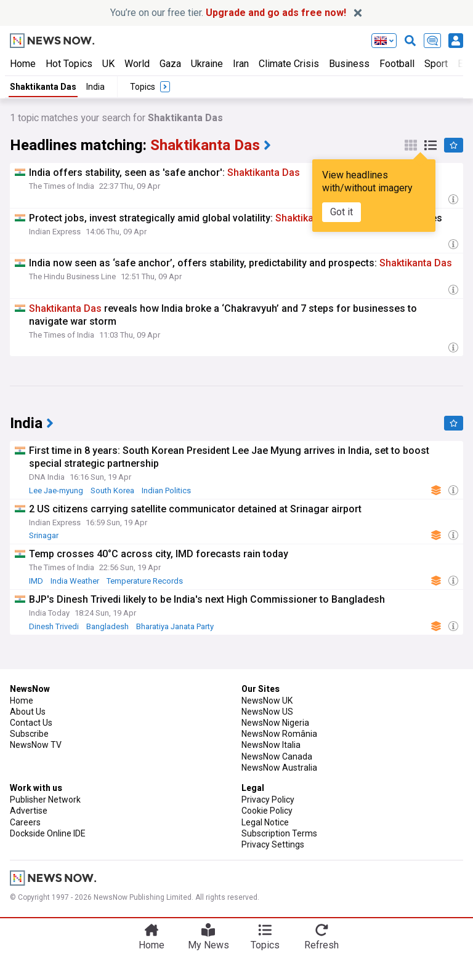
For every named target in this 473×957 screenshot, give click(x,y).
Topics (265, 945)
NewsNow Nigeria (275, 723)
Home (23, 63)
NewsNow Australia (279, 767)
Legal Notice (265, 822)
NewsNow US (267, 712)
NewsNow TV (36, 745)
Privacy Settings (272, 844)
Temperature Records (145, 581)
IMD (36, 581)
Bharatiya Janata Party (175, 626)
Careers (25, 822)
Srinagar (44, 535)
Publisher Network (45, 799)
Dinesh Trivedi (54, 626)
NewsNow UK (267, 700)
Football (396, 63)
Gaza (170, 63)
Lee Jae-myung (56, 490)
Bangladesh (107, 626)
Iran (241, 63)
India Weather (75, 581)
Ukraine (207, 63)
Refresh (321, 945)
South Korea (112, 490)
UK (108, 63)
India (95, 87)
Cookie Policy (267, 811)
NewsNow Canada (276, 756)
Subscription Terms (279, 833)
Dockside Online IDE (48, 833)
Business (349, 63)
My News (208, 945)
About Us (28, 712)
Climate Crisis (289, 63)
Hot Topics (69, 63)
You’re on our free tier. (228, 12)
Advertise (28, 811)
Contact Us (31, 723)
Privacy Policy (267, 799)
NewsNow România (279, 734)
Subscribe (29, 734)
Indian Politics (166, 490)
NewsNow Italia (271, 745)
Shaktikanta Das (43, 87)
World (137, 63)
